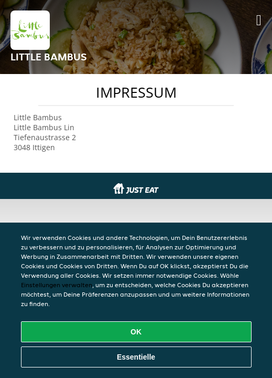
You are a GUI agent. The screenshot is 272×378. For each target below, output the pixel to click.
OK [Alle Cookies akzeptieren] (136, 332)
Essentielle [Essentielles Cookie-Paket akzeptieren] (136, 357)
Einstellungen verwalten (56, 285)
